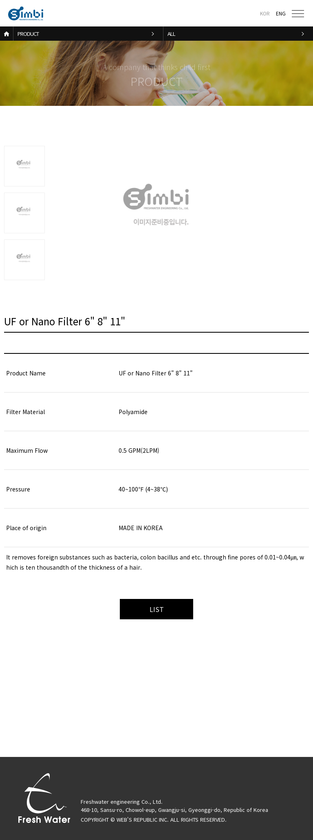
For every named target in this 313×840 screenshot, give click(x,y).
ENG (281, 13)
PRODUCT (28, 33)
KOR (265, 13)
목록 (156, 609)
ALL (171, 33)
